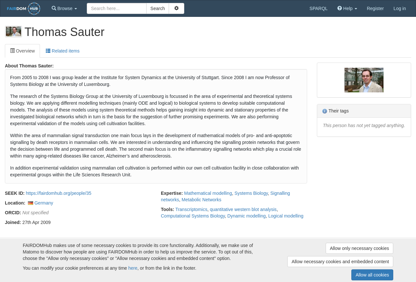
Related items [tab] (62, 50)
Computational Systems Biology (193, 215)
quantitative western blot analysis (243, 209)
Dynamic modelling (246, 215)
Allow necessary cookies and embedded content (340, 261)
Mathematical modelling (208, 193)
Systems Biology (250, 193)
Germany (43, 203)
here (132, 268)
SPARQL (318, 8)
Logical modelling (285, 215)
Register (375, 8)
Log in (400, 8)
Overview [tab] (22, 50)
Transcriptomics (191, 209)
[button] (64, 8)
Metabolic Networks (201, 199)
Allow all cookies (372, 274)
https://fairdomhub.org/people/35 (59, 193)
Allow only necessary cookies (359, 248)
